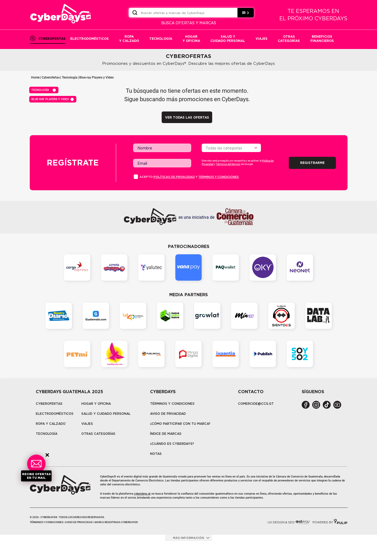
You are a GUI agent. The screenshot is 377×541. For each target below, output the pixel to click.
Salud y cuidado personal (106, 414)
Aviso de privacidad (168, 414)
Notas (156, 454)
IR (245, 13)
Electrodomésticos (54, 414)
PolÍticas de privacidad (174, 177)
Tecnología (69, 77)
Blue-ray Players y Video (96, 77)
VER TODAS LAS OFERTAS (187, 117)
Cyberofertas (51, 77)
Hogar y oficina (96, 404)
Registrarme (312, 163)
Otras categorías (98, 434)
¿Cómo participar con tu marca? (180, 424)
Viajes (87, 424)
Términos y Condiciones (172, 404)
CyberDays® (108, 476)
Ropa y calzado (51, 424)
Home (35, 77)
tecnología (46, 434)
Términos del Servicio (228, 164)
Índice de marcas (165, 434)
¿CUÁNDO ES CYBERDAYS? (172, 444)
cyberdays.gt (142, 493)
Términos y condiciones (218, 177)
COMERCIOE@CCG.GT (256, 404)
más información (191, 538)
